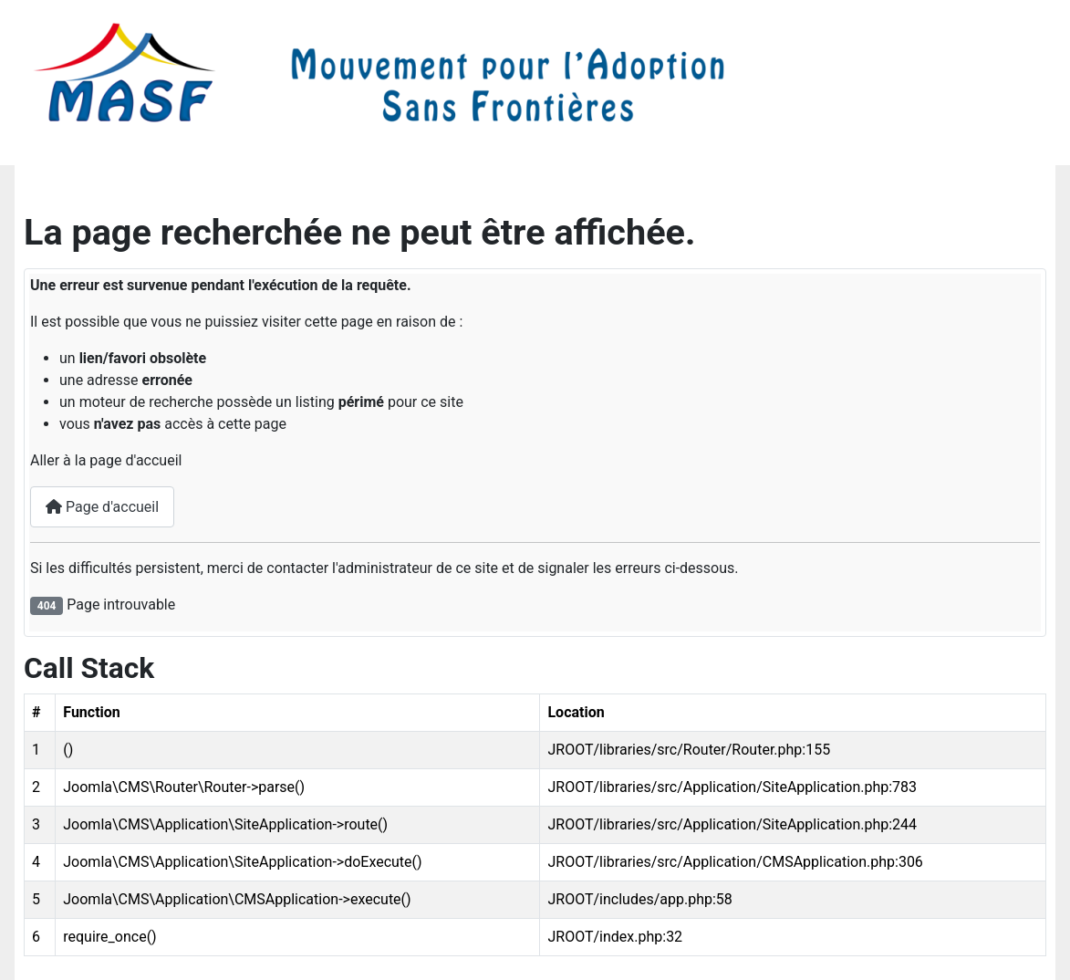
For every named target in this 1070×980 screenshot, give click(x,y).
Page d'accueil (102, 507)
